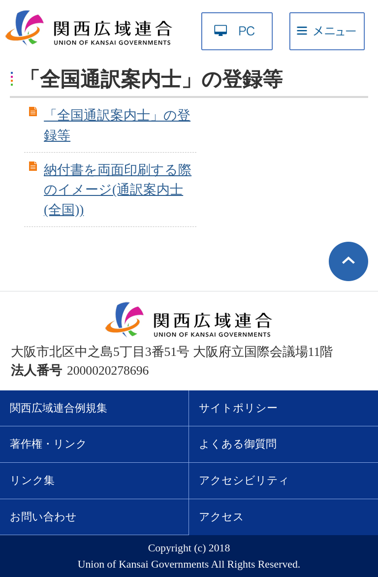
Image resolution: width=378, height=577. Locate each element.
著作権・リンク (48, 444)
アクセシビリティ (244, 480)
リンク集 (32, 480)
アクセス (221, 517)
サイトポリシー (238, 408)
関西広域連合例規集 (58, 408)
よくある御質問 (238, 444)
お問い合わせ (43, 517)
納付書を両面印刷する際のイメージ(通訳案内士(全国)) (117, 190)
